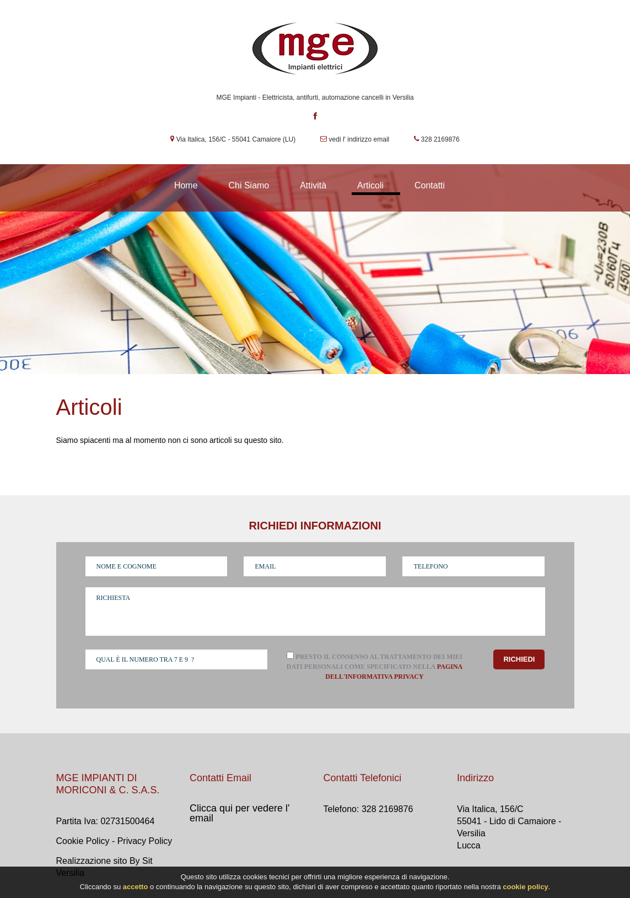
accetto (135, 888)
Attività (313, 185)
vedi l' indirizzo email (359, 139)
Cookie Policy (83, 841)
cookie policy (525, 888)
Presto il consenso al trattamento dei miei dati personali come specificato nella (375, 672)
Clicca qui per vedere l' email (240, 813)
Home (186, 185)
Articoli (370, 185)
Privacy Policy (145, 841)
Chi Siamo (248, 185)
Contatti (429, 185)
